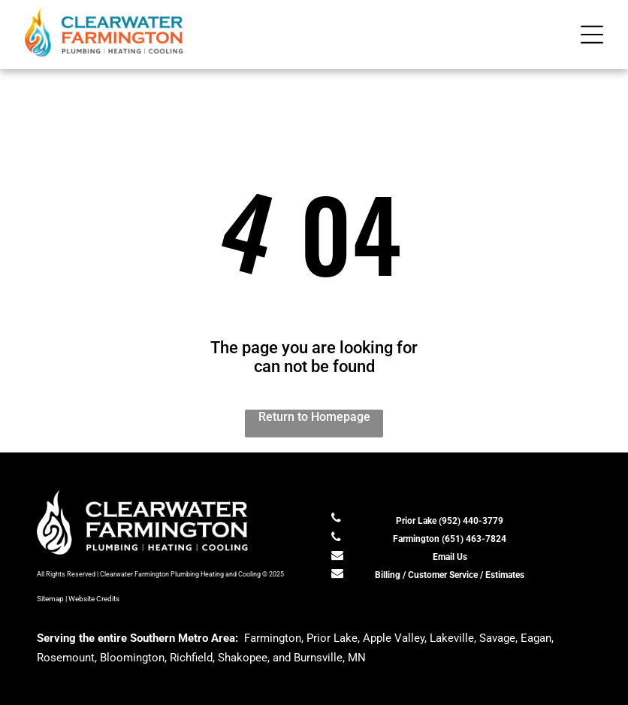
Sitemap (50, 599)
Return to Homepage (314, 417)
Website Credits (93, 599)
